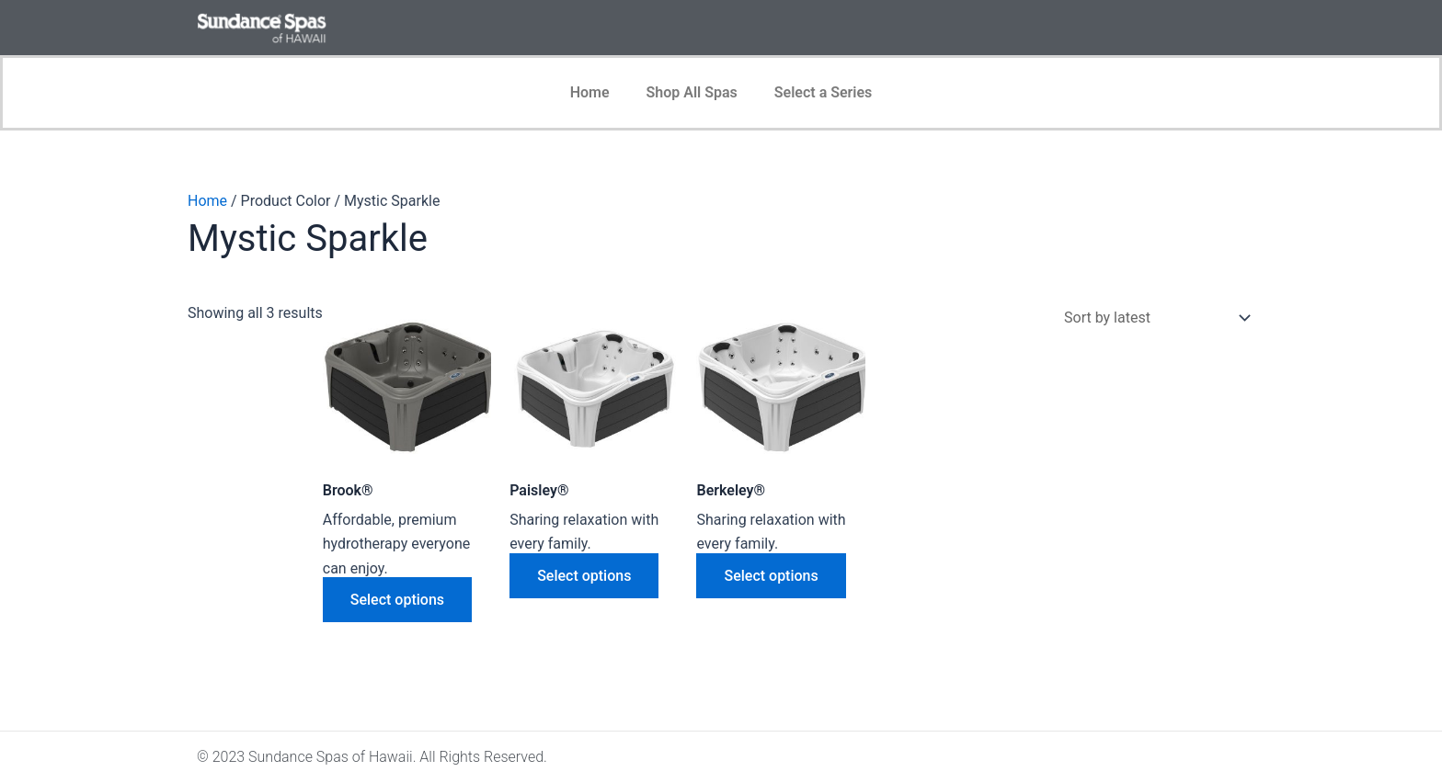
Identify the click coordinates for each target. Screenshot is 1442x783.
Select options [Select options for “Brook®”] (397, 599)
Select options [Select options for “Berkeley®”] (771, 575)
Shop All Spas (692, 92)
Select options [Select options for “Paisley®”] (584, 575)
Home (590, 92)
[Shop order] (1153, 317)
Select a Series (823, 92)
